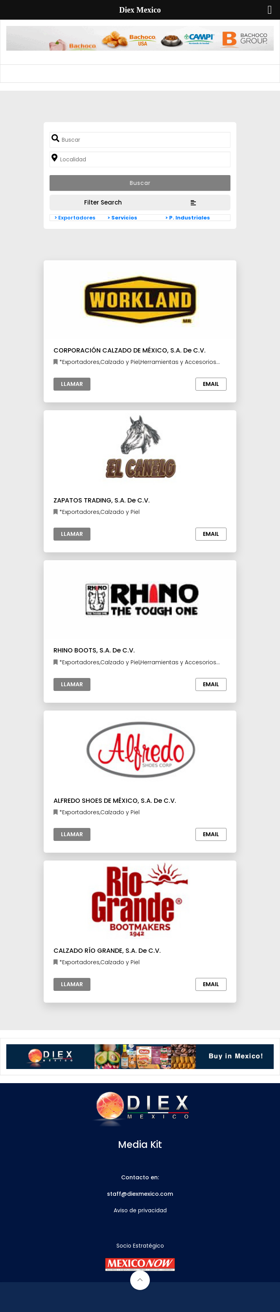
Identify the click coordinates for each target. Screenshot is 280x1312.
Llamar (72, 384)
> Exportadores (74, 217)
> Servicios (122, 217)
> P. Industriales (187, 217)
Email (211, 384)
